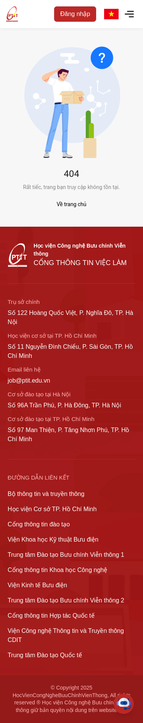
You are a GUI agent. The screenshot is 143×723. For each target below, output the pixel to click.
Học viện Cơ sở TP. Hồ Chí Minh (52, 509)
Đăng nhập (75, 14)
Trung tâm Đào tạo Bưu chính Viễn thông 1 (66, 554)
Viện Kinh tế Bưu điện (37, 585)
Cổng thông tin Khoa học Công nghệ (57, 570)
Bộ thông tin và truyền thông (46, 494)
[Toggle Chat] (124, 704)
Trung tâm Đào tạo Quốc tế (45, 655)
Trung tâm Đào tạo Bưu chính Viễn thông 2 (66, 600)
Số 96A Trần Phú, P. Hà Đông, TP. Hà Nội (64, 405)
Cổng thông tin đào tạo (39, 524)
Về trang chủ (72, 204)
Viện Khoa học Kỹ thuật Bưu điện (53, 539)
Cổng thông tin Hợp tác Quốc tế (51, 615)
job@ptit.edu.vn (29, 380)
